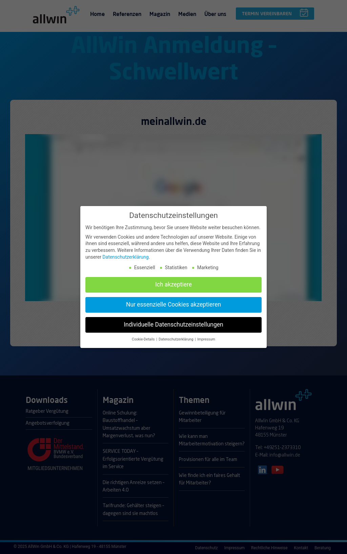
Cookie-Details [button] (144, 338)
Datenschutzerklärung (125, 255)
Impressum (206, 338)
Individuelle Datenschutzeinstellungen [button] (173, 323)
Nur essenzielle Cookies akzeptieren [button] (173, 303)
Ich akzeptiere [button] (173, 283)
